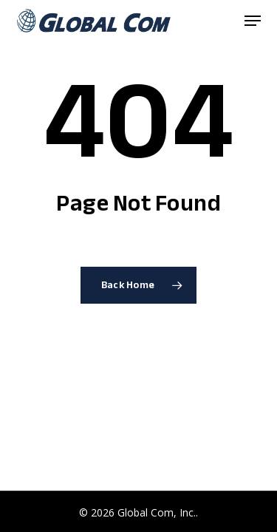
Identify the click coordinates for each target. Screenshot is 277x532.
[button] (252, 20)
